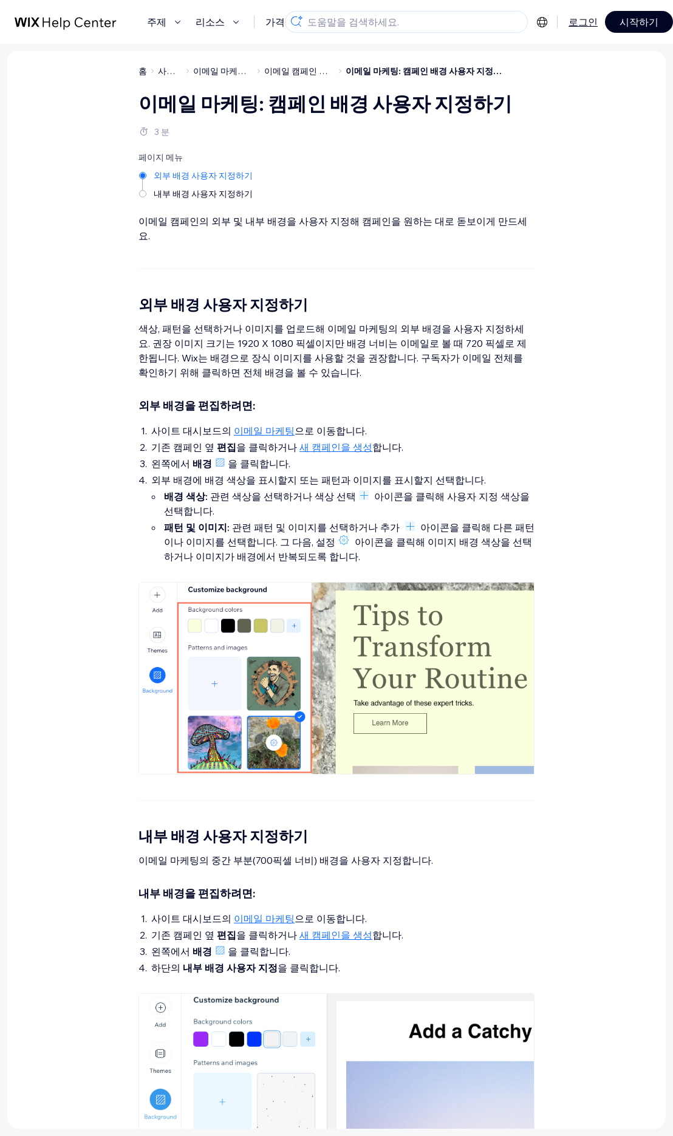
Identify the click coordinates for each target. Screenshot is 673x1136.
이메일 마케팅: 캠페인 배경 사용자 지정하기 (428, 71)
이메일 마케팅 (264, 431)
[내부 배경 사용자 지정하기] (197, 193)
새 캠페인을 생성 (335, 447)
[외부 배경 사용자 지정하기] (197, 175)
